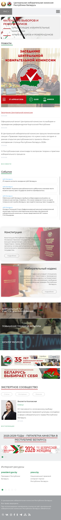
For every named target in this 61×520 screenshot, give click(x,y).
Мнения (39, 394)
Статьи (6, 394)
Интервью (22, 394)
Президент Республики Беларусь (10, 477)
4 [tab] (12, 490)
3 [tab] (9, 490)
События (6, 171)
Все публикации (7, 426)
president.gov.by (9, 472)
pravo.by (34, 472)
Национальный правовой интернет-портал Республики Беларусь (40, 478)
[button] (58, 11)
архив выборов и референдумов (32, 34)
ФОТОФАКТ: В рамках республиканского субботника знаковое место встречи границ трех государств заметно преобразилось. (28, 189)
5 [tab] (15, 490)
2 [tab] (6, 457)
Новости (6, 43)
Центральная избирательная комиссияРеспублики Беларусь (33, 4)
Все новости (6, 164)
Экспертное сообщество (19, 387)
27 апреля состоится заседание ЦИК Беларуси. (20, 181)
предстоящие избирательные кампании (31, 29)
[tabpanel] (30, 449)
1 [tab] (2, 457)
